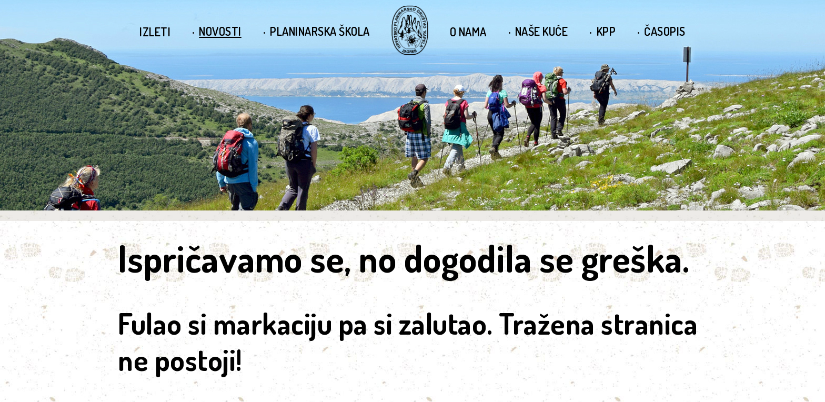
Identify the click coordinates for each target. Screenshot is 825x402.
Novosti (220, 31)
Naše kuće (541, 31)
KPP (606, 31)
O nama (468, 31)
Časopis (665, 31)
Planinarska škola (320, 31)
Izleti (154, 31)
